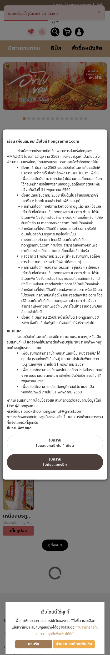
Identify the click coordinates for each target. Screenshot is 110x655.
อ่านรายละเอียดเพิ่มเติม (74, 644)
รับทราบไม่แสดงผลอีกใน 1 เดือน (55, 443)
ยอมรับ (33, 644)
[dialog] (55, 327)
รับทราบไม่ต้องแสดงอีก (55, 462)
